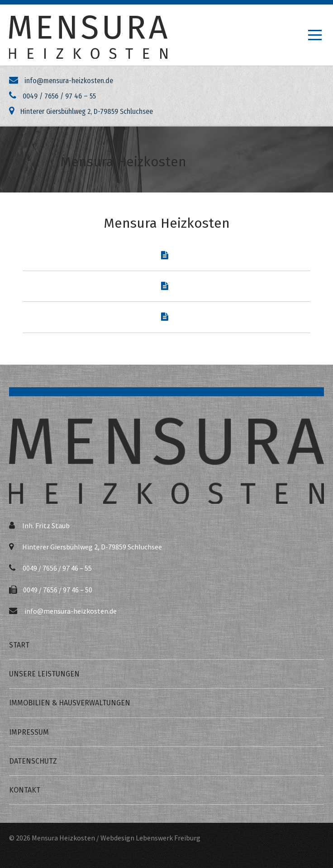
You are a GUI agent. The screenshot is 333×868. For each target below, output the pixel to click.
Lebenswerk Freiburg (168, 837)
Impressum (29, 732)
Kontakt (24, 790)
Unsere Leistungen (44, 674)
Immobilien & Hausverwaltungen (69, 703)
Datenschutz (33, 761)
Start (19, 645)
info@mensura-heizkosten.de (70, 610)
